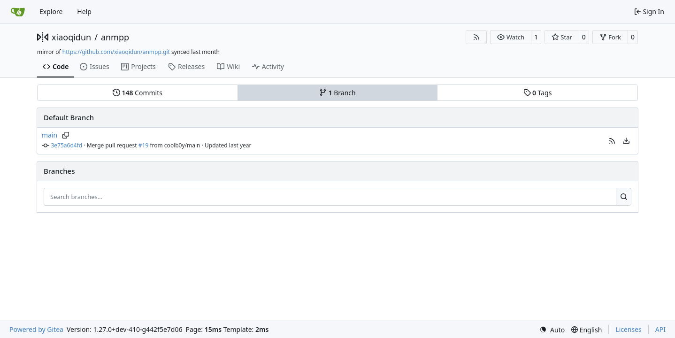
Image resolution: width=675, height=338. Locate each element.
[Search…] (623, 197)
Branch (337, 92)
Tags (537, 92)
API (660, 329)
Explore (50, 11)
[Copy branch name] (65, 135)
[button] (510, 37)
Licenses (628, 329)
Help (84, 11)
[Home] (18, 11)
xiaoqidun (71, 37)
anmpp (115, 37)
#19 (143, 145)
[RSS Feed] (476, 37)
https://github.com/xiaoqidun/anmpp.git (116, 52)
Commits (137, 92)
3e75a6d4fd (67, 145)
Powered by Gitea (36, 329)
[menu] (626, 141)
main (49, 135)
